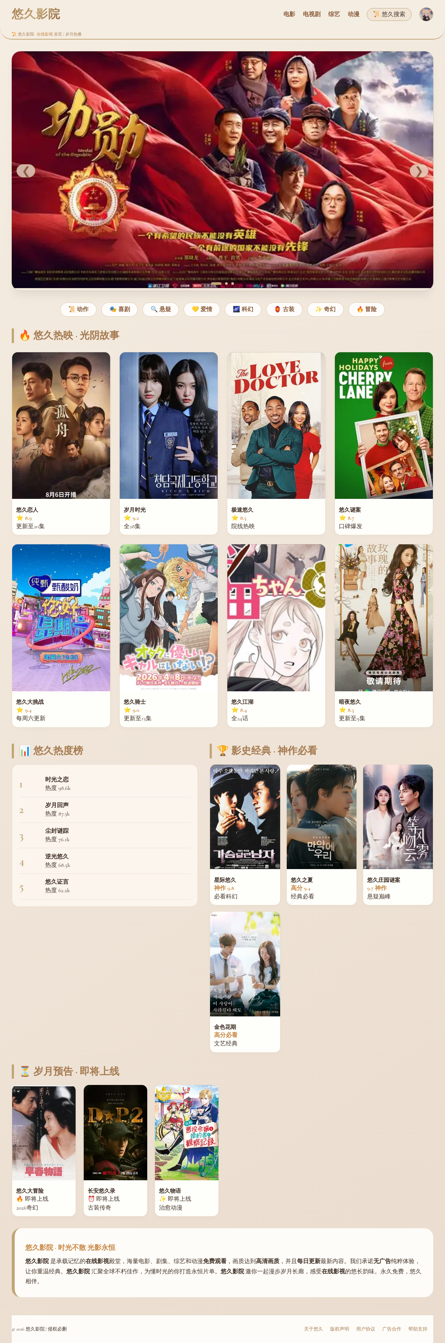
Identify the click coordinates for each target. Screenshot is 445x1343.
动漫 (353, 14)
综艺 (334, 14)
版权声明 (339, 1329)
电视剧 (312, 14)
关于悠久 (313, 1329)
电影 (289, 14)
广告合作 (391, 1329)
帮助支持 (417, 1329)
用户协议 (365, 1329)
